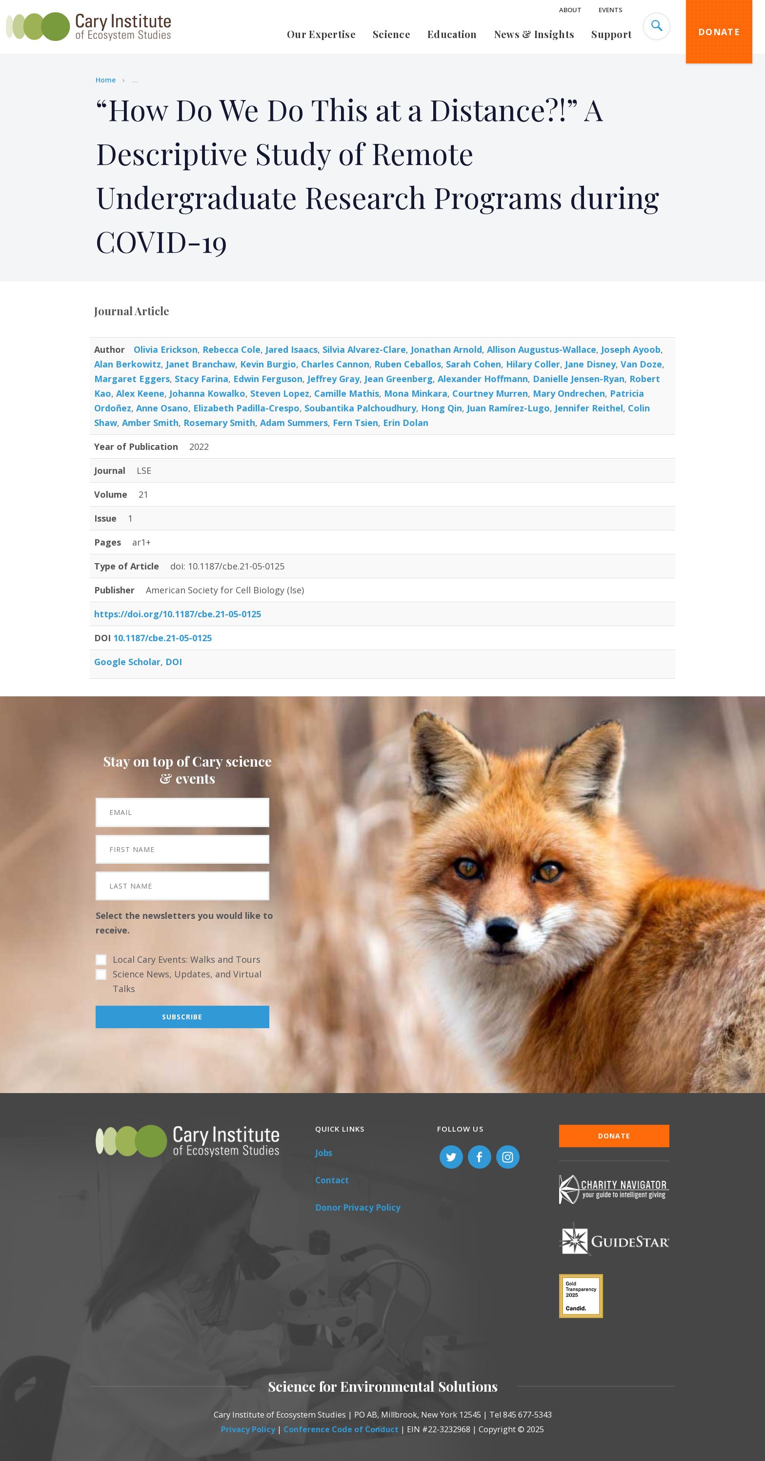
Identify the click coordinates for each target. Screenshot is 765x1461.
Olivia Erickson (166, 349)
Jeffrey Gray (333, 379)
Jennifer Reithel (589, 408)
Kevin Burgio (268, 364)
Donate (719, 32)
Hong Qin (441, 408)
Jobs (323, 1152)
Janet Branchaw (200, 364)
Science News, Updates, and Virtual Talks (187, 981)
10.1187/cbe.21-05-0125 (162, 638)
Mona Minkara (415, 393)
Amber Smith (150, 422)
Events (611, 9)
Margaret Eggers (132, 379)
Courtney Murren (490, 393)
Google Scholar (127, 662)
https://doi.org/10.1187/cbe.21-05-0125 (177, 614)
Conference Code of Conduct (341, 1429)
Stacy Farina (201, 379)
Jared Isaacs (291, 349)
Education (452, 34)
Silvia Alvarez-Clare (364, 349)
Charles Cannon (335, 364)
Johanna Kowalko (207, 393)
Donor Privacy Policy (358, 1207)
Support (611, 34)
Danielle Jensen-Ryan (578, 379)
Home (106, 79)
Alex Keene (140, 393)
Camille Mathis (346, 393)
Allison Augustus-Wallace (541, 349)
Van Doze (641, 364)
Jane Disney (590, 364)
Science (391, 34)
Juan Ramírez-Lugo (508, 408)
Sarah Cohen (473, 364)
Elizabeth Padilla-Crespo (246, 408)
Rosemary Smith (219, 422)
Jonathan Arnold (446, 349)
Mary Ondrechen (569, 393)
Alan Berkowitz (127, 364)
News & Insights (534, 34)
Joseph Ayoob (631, 349)
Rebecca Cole (231, 349)
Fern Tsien (355, 422)
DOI (173, 662)
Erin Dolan (405, 422)
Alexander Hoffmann (483, 379)
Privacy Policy (248, 1429)
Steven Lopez (279, 393)
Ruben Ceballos (407, 364)
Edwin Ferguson (267, 379)
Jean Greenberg (398, 379)
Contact (332, 1180)
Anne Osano (162, 408)
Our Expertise (321, 34)
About (570, 9)
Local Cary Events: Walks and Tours (187, 959)
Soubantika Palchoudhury (360, 408)
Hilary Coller (533, 364)
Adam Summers (294, 422)
